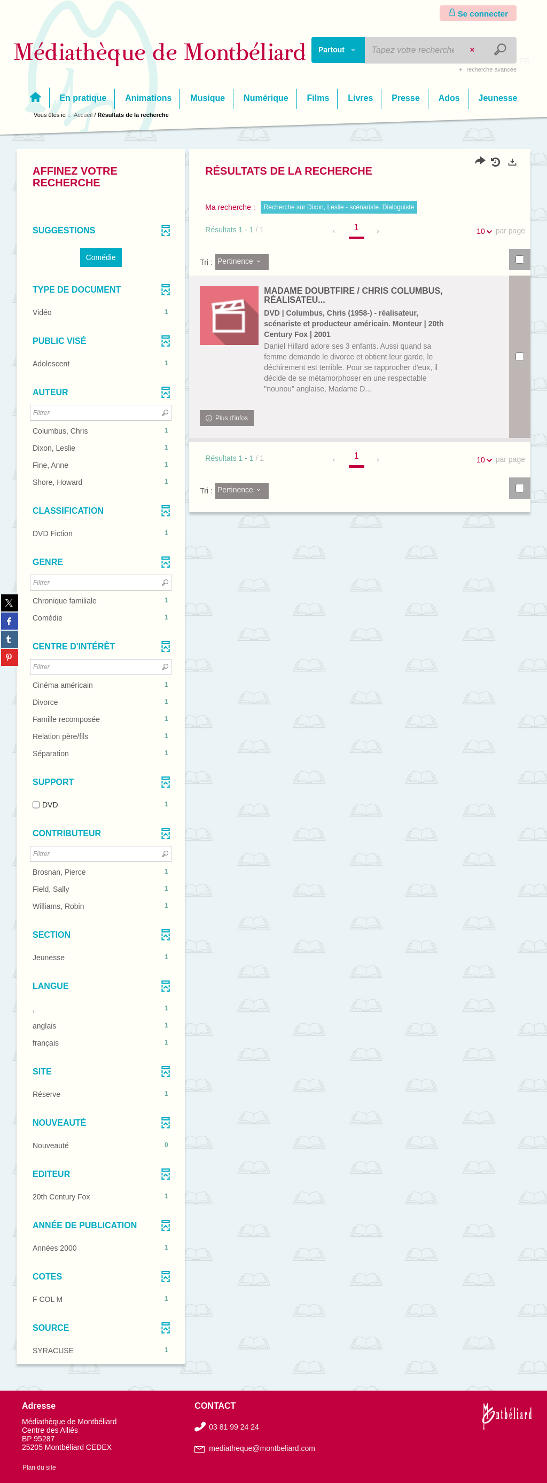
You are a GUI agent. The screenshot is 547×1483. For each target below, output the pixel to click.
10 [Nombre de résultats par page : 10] (482, 231)
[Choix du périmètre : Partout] (338, 50)
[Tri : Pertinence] (242, 262)
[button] (101, 257)
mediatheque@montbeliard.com (262, 1448)
